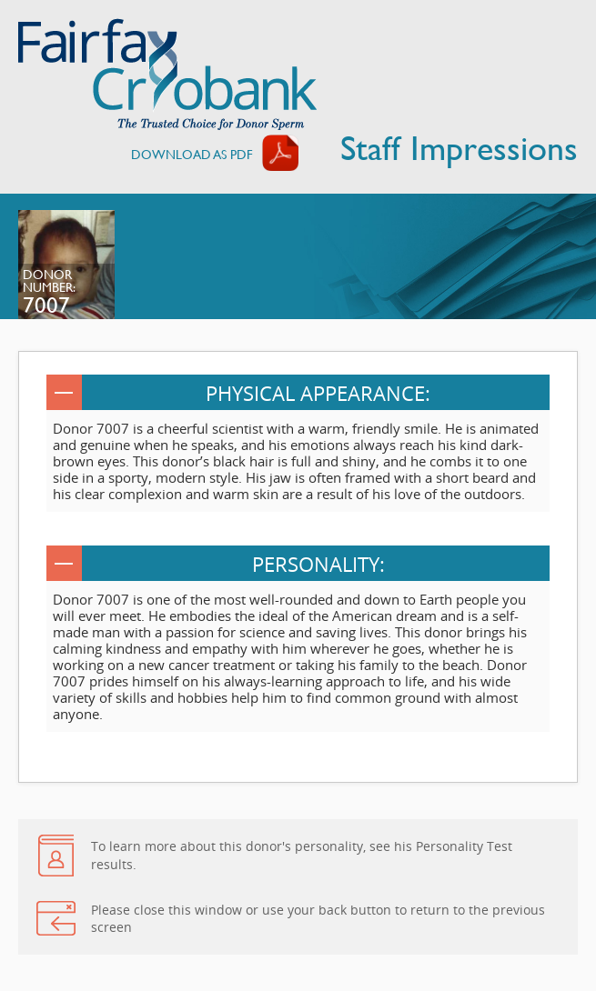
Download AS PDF (192, 154)
